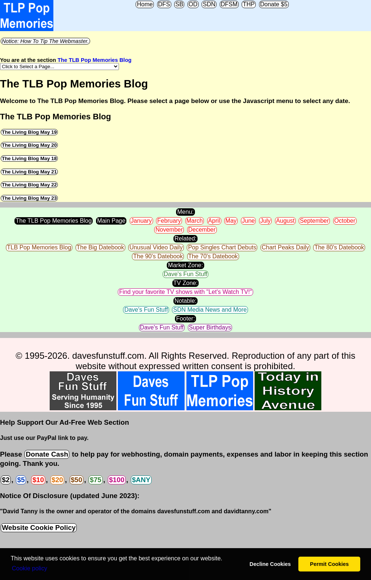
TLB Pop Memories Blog (39, 247)
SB (179, 4)
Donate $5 (274, 4)
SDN (209, 4)
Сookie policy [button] (29, 568)
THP (249, 4)
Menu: (185, 212)
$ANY (141, 480)
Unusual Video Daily (156, 247)
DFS (164, 4)
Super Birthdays (210, 327)
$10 (38, 480)
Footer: (185, 318)
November (169, 229)
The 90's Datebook (158, 256)
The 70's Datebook (213, 256)
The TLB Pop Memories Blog (94, 60)
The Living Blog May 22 (29, 185)
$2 (6, 480)
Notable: (186, 301)
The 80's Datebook (339, 247)
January (141, 221)
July (265, 221)
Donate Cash (47, 454)
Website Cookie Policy (39, 527)
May (230, 221)
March (194, 221)
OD (193, 4)
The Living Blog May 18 (29, 158)
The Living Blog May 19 (29, 132)
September (314, 221)
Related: (186, 238)
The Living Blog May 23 (29, 198)
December (202, 229)
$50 (76, 480)
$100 (117, 480)
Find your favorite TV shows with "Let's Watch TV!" (185, 292)
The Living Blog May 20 (29, 145)
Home (145, 4)
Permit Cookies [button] (329, 564)
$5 (21, 480)
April (214, 221)
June (248, 221)
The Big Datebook (100, 247)
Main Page (111, 221)
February (169, 221)
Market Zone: (185, 265)
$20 (57, 480)
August (285, 221)
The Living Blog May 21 (29, 172)
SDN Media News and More (209, 309)
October (344, 221)
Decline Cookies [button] (270, 564)
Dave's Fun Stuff (185, 274)
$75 (95, 480)
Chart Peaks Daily (285, 247)
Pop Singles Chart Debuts (222, 247)
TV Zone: (185, 283)
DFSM (229, 4)
